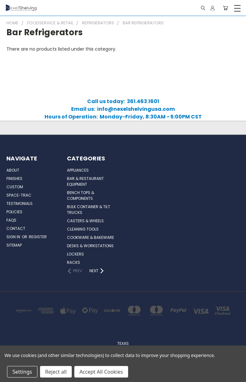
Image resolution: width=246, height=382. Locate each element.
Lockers (75, 254)
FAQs (11, 220)
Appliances (78, 170)
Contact (15, 228)
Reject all (56, 371)
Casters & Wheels (85, 221)
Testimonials (19, 203)
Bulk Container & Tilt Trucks (88, 209)
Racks (73, 262)
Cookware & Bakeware (90, 237)
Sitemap (14, 245)
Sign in (13, 237)
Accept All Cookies (101, 371)
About (12, 170)
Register (38, 237)
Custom (14, 187)
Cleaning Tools (83, 229)
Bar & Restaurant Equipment (85, 181)
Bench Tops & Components (80, 195)
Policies (14, 212)
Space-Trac (18, 195)
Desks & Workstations (90, 245)
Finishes (14, 178)
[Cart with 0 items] (225, 8)
